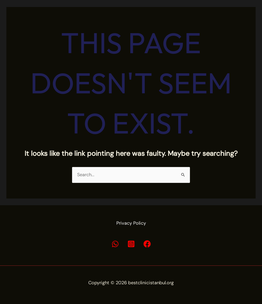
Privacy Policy (131, 223)
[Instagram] (131, 244)
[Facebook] (147, 244)
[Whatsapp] (115, 244)
